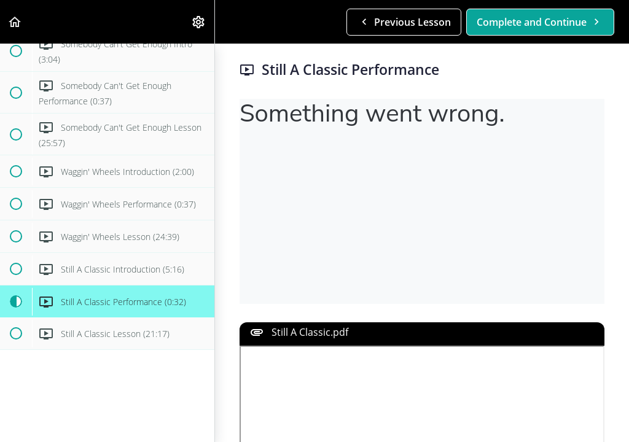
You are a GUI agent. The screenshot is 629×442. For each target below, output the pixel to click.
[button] (15, 22)
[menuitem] (199, 22)
